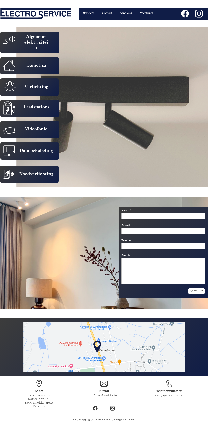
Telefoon (127, 240)
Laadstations (36, 107)
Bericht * (127, 255)
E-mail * (126, 225)
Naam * (126, 210)
